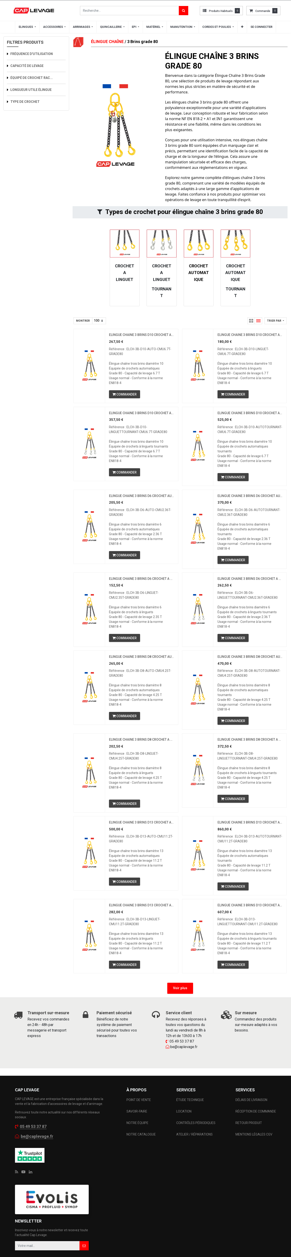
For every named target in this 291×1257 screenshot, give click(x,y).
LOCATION (184, 1122)
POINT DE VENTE (138, 1111)
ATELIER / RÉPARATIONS (194, 1145)
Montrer (83, 320)
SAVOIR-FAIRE (136, 1122)
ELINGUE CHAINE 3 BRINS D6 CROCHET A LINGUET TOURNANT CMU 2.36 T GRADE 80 (250, 583)
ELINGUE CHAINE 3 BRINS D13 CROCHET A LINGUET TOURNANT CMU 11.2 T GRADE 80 (250, 916)
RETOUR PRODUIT (248, 1134)
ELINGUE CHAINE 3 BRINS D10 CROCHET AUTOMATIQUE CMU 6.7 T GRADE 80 (141, 335)
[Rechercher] (183, 10)
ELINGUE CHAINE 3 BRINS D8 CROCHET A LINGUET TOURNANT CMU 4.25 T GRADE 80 (250, 747)
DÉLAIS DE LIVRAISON (251, 1111)
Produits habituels (221, 11)
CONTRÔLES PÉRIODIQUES (195, 1134)
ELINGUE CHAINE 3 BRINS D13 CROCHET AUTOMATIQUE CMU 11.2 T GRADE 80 (141, 831)
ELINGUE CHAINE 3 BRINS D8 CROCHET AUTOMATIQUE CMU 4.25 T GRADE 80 (141, 663)
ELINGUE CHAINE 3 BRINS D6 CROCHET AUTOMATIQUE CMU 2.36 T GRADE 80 (141, 499)
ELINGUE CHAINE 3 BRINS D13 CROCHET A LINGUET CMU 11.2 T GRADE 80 (141, 916)
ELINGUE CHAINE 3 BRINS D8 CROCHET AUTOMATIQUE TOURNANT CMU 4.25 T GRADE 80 (250, 663)
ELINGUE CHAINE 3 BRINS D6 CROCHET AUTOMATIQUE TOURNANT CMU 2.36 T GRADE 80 (250, 499)
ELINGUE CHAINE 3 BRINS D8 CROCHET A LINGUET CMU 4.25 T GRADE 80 (141, 747)
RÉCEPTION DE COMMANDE (255, 1122)
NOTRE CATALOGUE (141, 1145)
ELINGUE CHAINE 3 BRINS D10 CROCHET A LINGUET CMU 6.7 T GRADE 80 (250, 335)
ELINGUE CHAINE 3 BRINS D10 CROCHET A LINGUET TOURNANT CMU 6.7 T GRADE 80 (141, 415)
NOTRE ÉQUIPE (137, 1134)
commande (262, 11)
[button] (276, 320)
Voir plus (180, 1000)
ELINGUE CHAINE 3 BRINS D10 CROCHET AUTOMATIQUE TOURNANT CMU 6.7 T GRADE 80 (250, 415)
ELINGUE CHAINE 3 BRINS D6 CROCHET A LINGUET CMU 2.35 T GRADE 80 (141, 583)
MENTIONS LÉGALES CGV (253, 1145)
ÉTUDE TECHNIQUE (190, 1111)
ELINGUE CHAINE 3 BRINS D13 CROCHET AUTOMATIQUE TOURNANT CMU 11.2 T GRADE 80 (250, 831)
